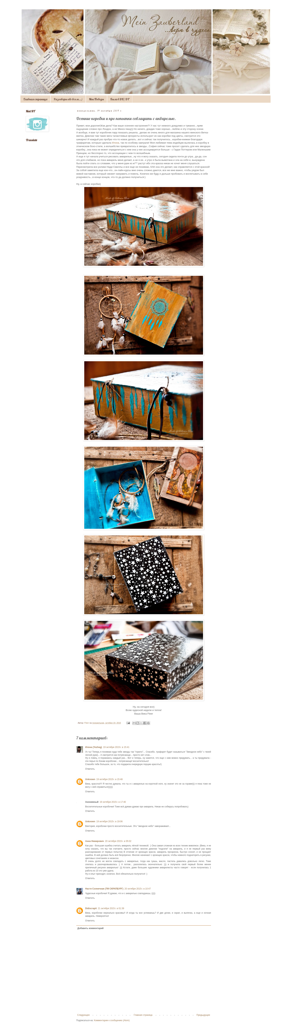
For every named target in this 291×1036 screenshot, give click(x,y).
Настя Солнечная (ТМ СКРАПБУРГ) (104, 888)
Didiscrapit (91, 908)
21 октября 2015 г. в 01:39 (111, 908)
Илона (115, 142)
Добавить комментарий (90, 928)
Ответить (90, 769)
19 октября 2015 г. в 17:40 (113, 802)
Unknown (90, 779)
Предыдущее (203, 1015)
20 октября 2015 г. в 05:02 (118, 841)
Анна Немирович (94, 841)
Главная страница (35, 99)
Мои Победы (96, 99)
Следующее (83, 1015)
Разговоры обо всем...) (68, 99)
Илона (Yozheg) (93, 747)
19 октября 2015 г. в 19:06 (109, 821)
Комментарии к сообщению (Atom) (112, 1020)
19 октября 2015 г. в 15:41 (116, 747)
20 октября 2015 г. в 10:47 (138, 888)
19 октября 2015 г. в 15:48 (109, 779)
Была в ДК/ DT (119, 99)
